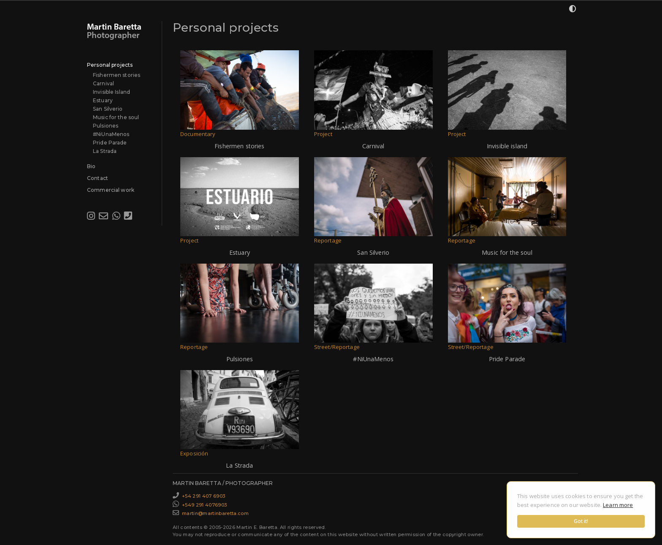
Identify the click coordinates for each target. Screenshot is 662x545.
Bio (91, 166)
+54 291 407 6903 (203, 496)
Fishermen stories (116, 75)
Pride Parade (110, 142)
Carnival (103, 83)
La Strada (105, 151)
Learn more (618, 505)
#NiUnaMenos (111, 134)
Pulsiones (105, 126)
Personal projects (110, 65)
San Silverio (108, 109)
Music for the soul (116, 117)
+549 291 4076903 (204, 505)
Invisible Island (111, 92)
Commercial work (110, 190)
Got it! (581, 521)
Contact (97, 178)
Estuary (103, 100)
